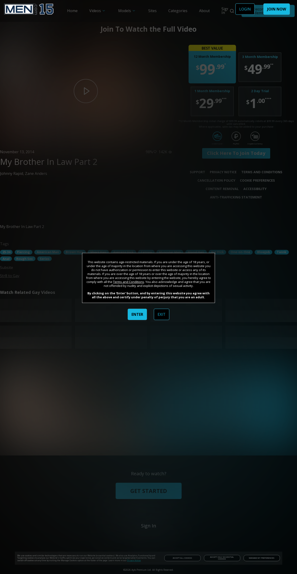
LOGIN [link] (245, 9)
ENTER (137, 314)
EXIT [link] (162, 314)
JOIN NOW (276, 9)
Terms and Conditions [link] (128, 282)
